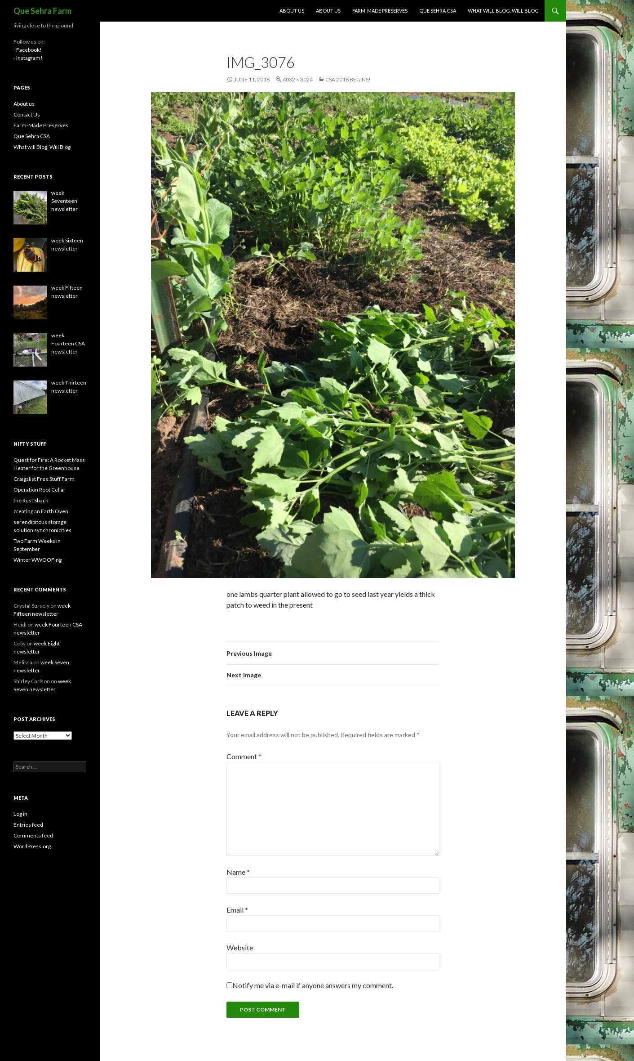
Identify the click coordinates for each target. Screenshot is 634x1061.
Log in (20, 813)
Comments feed (33, 835)
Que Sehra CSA (437, 10)
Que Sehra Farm (42, 11)
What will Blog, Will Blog (503, 10)
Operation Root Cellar (39, 489)
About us (291, 10)
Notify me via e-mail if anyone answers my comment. (309, 985)
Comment (244, 756)
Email (237, 909)
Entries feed (28, 824)
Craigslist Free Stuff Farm (44, 478)
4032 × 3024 (298, 79)
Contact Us (26, 114)
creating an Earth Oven (40, 511)
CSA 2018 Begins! (348, 79)
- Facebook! (27, 49)
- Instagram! (28, 57)
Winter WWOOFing (37, 559)
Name (238, 872)
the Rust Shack (30, 500)
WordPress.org (32, 846)
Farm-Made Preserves (380, 10)
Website (239, 947)
